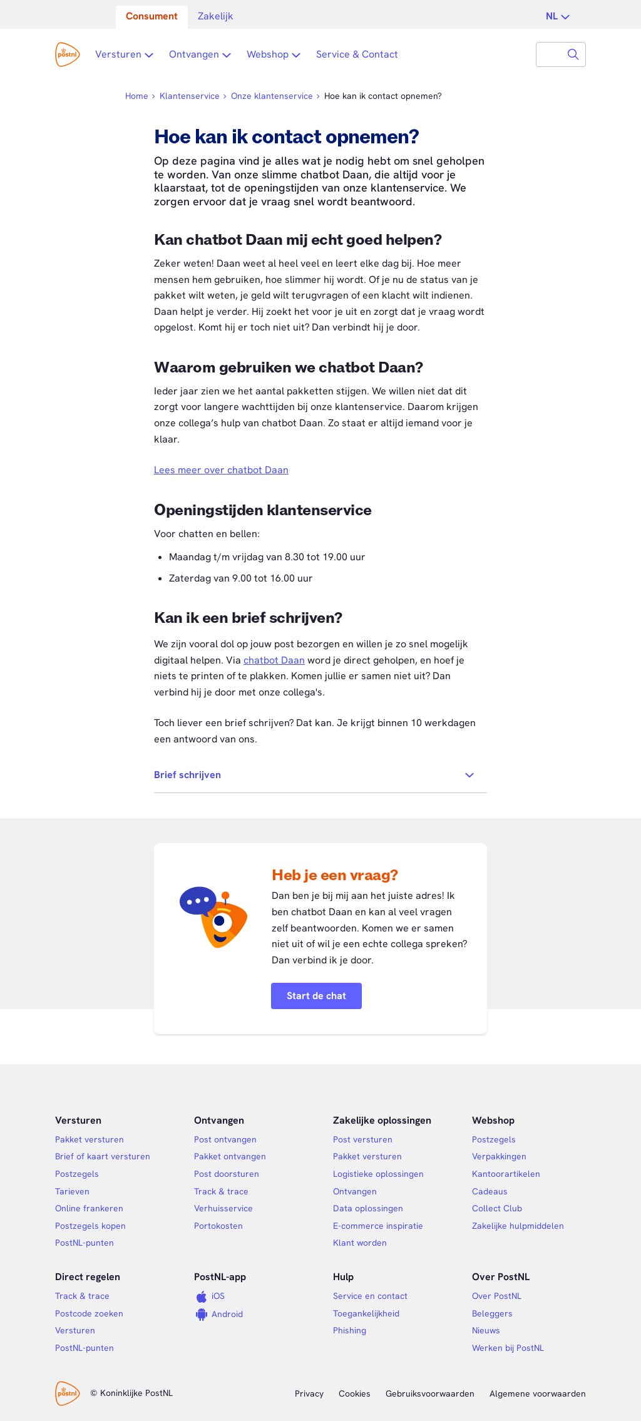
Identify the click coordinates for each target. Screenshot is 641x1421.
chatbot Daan (274, 660)
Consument (152, 16)
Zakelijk (215, 16)
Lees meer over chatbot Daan (221, 469)
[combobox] (549, 54)
